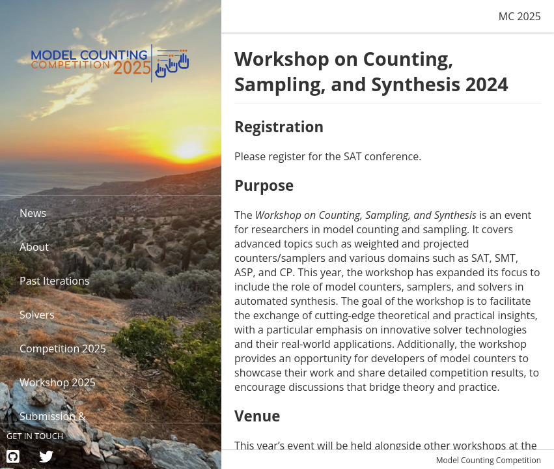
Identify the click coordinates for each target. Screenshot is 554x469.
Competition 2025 (63, 348)
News (33, 213)
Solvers (37, 314)
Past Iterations (54, 281)
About (34, 247)
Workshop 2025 (58, 382)
